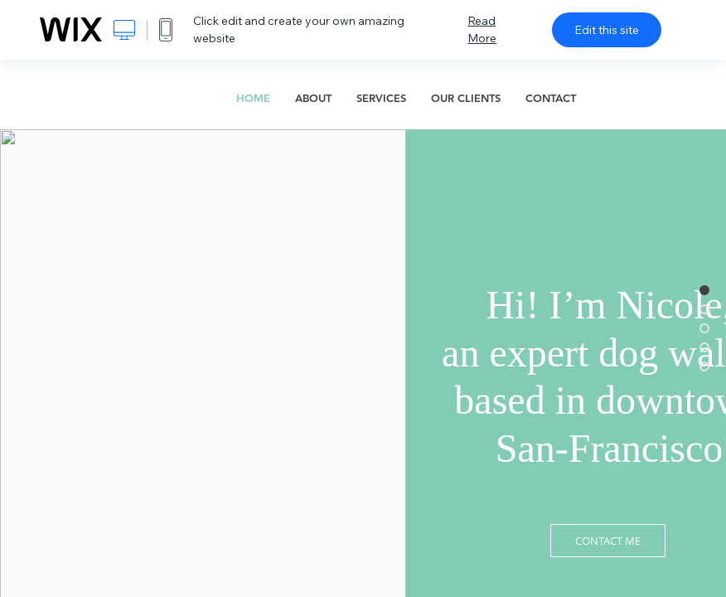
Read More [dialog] (481, 29)
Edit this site (606, 29)
